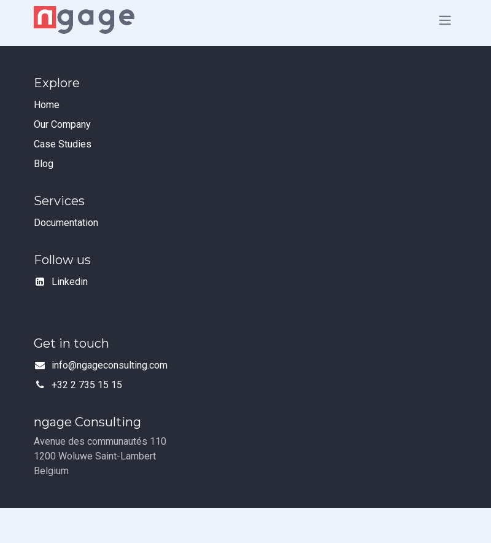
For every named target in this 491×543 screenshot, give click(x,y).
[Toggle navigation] (445, 20)
